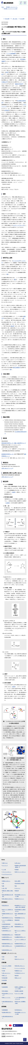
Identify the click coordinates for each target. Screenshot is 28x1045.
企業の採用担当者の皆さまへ (7, 1002)
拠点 (16, 885)
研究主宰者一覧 (5, 905)
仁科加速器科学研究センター (20, 946)
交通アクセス (5, 863)
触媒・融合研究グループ (20, 443)
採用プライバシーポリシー (20, 871)
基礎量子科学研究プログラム (7, 914)
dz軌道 (7, 110)
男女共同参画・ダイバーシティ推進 (20, 895)
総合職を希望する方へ (6, 1012)
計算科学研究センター (6, 930)
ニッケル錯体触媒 (11, 53)
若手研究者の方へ (18, 1009)
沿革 (3, 883)
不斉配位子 (4, 82)
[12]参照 (8, 502)
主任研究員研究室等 (6, 924)
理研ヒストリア (18, 977)
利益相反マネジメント (19, 898)
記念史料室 (4, 980)
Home (2, 7)
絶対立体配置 (17, 367)
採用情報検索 (5, 1009)
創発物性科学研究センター (7, 454)
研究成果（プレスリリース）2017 (10, 8)
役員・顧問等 (17, 881)
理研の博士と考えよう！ (20, 965)
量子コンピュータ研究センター (20, 931)
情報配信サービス (18, 970)
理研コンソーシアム (6, 997)
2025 (16, 956)
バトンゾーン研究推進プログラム (7, 921)
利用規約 (17, 869)
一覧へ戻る (14, 18)
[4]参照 (13, 492)
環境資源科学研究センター (7, 443)
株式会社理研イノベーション (7, 994)
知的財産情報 (5, 987)
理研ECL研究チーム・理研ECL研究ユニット (7, 927)
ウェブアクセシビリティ (7, 874)
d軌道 (12, 326)
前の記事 (7, 18)
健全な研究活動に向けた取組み (7, 895)
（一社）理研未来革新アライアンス (20, 998)
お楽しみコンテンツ (6, 973)
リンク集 (4, 869)
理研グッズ (4, 975)
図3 (10, 369)
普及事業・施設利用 (19, 991)
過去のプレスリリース (19, 959)
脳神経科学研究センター (7, 939)
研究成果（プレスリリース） (12, 7)
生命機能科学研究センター (20, 937)
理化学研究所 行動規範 (19, 883)
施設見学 (17, 975)
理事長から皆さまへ (6, 881)
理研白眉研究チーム (19, 924)
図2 (15, 279)
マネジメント (17, 888)
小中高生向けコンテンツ (20, 973)
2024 (3, 959)
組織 (3, 885)
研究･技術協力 (5, 991)
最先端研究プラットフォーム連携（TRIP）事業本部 (20, 906)
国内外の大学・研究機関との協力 (20, 1002)
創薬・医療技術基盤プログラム (20, 914)
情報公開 (17, 890)
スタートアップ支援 (19, 993)
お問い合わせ (17, 863)
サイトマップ (5, 865)
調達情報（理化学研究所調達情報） (20, 866)
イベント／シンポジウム (20, 968)
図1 (7, 274)
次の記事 (22, 18)
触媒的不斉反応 (19, 83)
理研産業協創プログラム (20, 917)
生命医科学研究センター (7, 937)
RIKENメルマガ (19, 1025)
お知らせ (4, 968)
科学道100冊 (4, 977)
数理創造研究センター (19, 926)
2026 (3, 956)
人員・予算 (4, 888)
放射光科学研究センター (7, 950)
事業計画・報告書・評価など (7, 891)
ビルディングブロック (18, 225)
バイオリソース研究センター (20, 940)
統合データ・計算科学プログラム (7, 910)
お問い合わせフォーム (7, 468)
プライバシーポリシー (6, 871)
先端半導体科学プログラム (7, 917)
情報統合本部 (17, 934)
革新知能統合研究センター (7, 934)
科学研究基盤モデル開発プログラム (20, 910)
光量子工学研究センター (7, 946)
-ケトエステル (16, 260)
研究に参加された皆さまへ (7, 898)
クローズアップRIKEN (6, 965)
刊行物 (3, 970)
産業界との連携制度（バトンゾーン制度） (20, 988)
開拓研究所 (17, 920)
